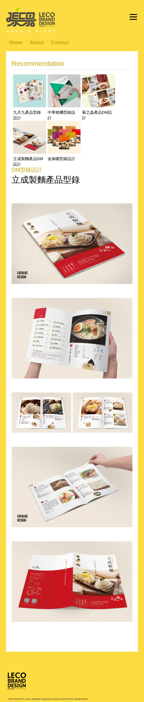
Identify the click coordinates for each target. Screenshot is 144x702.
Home (16, 42)
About (37, 42)
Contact (60, 42)
